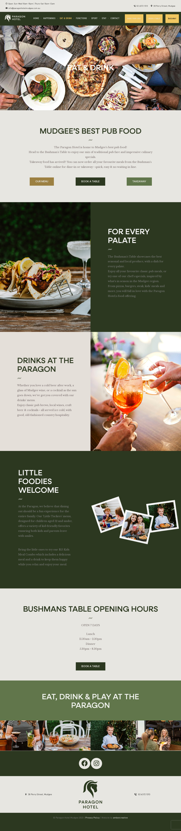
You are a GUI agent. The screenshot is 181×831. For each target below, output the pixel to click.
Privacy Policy (92, 817)
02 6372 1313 (144, 794)
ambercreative (120, 817)
